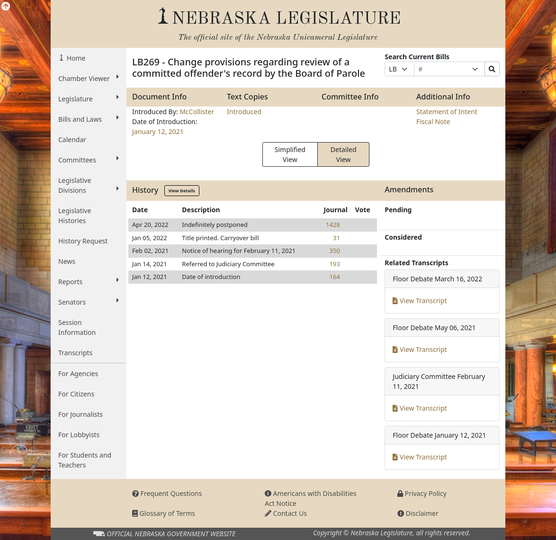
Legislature (88, 98)
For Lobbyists (78, 434)
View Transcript (420, 300)
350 (335, 250)
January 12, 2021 (158, 131)
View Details (182, 191)
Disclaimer (418, 513)
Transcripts (75, 352)
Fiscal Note (433, 121)
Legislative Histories (74, 215)
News (66, 261)
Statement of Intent (446, 111)
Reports (88, 281)
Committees (88, 159)
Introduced (244, 111)
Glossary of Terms (163, 513)
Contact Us (286, 513)
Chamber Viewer (88, 78)
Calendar (72, 139)
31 (336, 238)
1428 (333, 224)
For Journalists (80, 414)
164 (335, 276)
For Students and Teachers (84, 459)
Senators (88, 301)
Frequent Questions (167, 493)
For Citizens (76, 393)
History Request (83, 240)
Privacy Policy (422, 493)
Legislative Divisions (88, 185)
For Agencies (78, 373)
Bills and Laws (88, 119)
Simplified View (290, 154)
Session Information (77, 327)
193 (335, 264)
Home (75, 58)
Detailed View (344, 154)
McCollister (196, 111)
